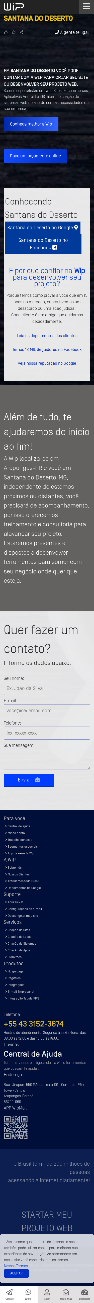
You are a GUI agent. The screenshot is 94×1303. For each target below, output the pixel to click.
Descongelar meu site (21, 916)
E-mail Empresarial (19, 991)
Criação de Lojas (18, 937)
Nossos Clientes (17, 874)
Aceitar (16, 1273)
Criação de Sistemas (20, 943)
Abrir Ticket (14, 902)
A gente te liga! (72, 32)
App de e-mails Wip (19, 853)
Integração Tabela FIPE (22, 998)
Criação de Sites (17, 930)
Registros (13, 978)
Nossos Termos (16, 1266)
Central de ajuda (17, 826)
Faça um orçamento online (35, 155)
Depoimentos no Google (23, 888)
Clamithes (13, 957)
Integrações (14, 985)
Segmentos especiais (21, 846)
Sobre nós (13, 867)
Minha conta (15, 833)
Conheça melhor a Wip (31, 124)
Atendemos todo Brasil (22, 881)
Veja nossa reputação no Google (47, 363)
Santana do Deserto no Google (43, 228)
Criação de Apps (17, 950)
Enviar (29, 780)
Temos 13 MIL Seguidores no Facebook (47, 349)
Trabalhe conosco (18, 840)
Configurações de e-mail (23, 909)
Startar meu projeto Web (47, 1222)
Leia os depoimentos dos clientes (47, 335)
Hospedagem (15, 971)
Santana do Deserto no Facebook (43, 244)
